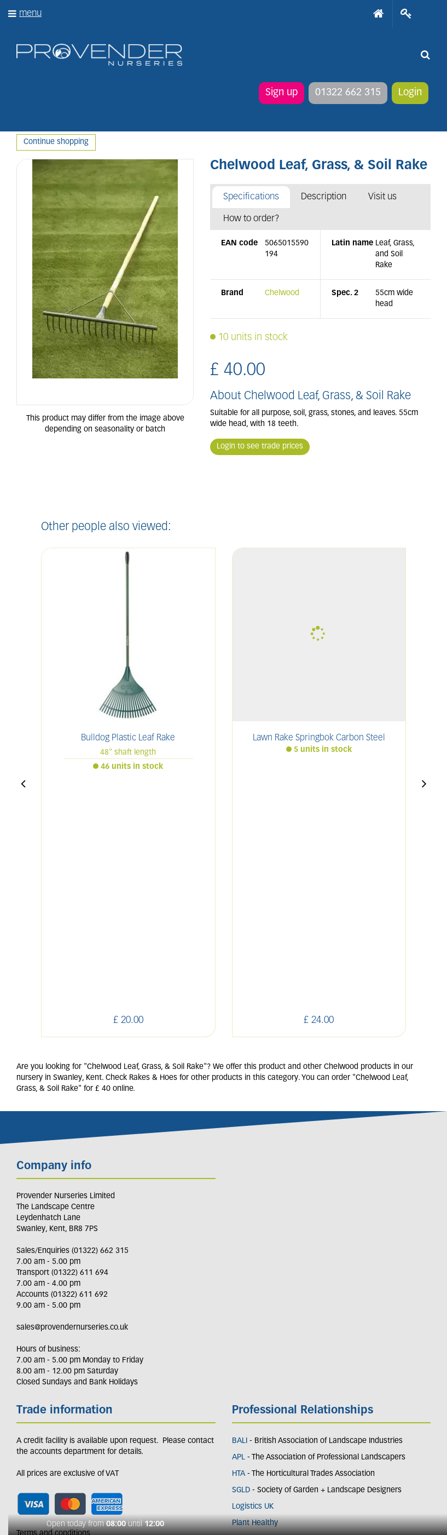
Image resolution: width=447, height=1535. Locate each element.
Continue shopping (56, 142)
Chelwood (282, 293)
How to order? (251, 218)
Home (378, 13)
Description (323, 197)
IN (75, 1422)
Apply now (45, 1343)
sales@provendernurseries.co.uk (72, 1113)
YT (126, 1422)
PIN (101, 1422)
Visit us (382, 197)
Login (410, 93)
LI (27, 1422)
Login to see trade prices (260, 446)
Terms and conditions (53, 1319)
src (425, 54)
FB (51, 1422)
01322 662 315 (348, 93)
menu (30, 13)
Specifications (251, 197)
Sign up (281, 93)
